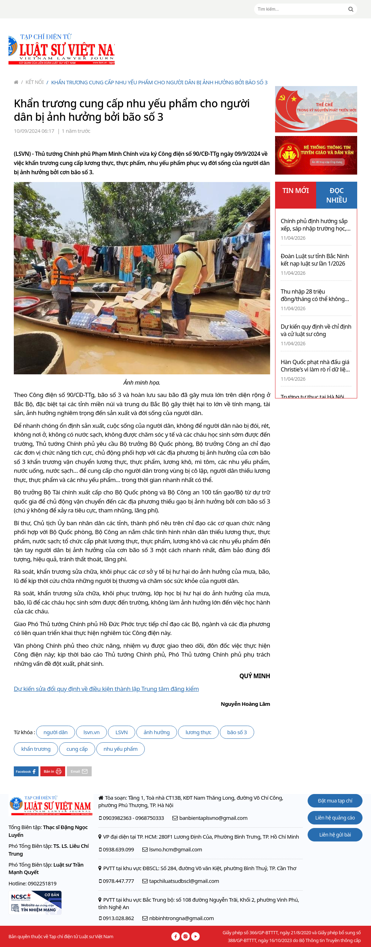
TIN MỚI (295, 190)
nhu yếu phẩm (121, 748)
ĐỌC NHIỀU (336, 195)
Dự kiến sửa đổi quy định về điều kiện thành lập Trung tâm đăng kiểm (106, 689)
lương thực (198, 732)
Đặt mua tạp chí (335, 800)
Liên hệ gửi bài (335, 834)
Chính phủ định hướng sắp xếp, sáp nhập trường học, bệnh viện (314, 224)
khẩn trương (36, 748)
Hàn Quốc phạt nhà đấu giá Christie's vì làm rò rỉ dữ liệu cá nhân (315, 365)
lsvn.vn (91, 732)
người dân (56, 732)
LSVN (121, 732)
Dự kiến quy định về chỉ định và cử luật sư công (316, 330)
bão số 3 (237, 732)
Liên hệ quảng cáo (335, 817)
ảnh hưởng (157, 732)
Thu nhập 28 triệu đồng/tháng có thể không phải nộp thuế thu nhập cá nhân (314, 295)
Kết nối (32, 82)
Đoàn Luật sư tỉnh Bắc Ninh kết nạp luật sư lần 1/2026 (315, 260)
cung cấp (77, 748)
